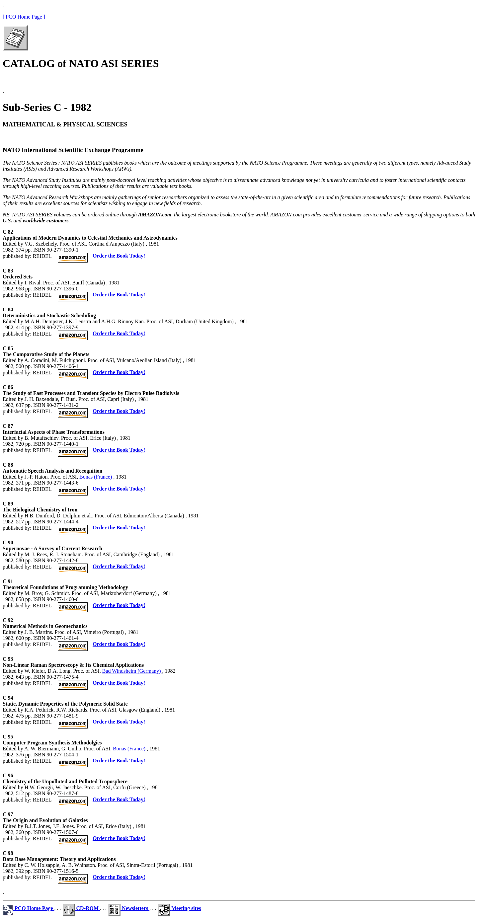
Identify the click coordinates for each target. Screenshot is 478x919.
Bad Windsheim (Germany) (132, 671)
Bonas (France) (96, 477)
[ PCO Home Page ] (24, 17)
